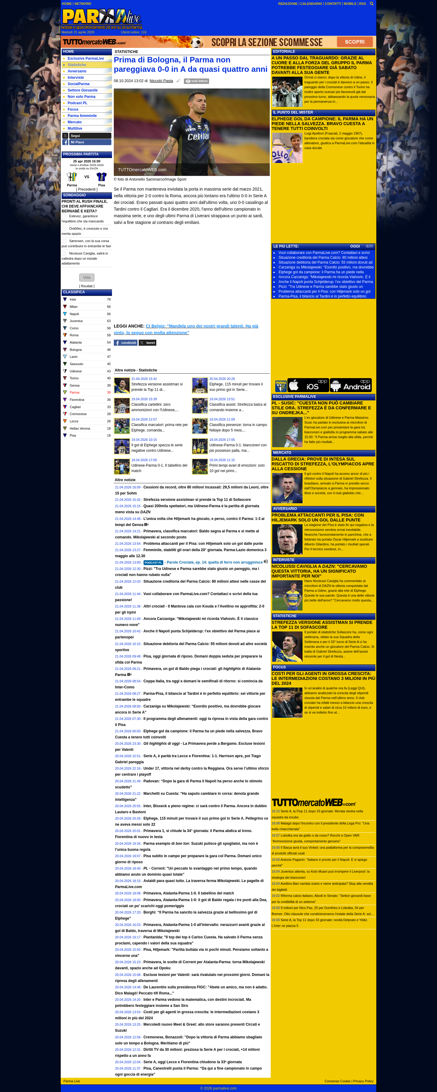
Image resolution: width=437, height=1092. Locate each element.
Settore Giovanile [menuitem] (80, 90)
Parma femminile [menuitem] (80, 116)
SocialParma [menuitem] (76, 84)
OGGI (355, 246)
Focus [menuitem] (70, 109)
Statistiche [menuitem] (74, 65)
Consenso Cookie (338, 1081)
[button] (86, 277)
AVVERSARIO (285, 509)
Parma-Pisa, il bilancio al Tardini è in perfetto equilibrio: (323, 296)
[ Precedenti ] (87, 189)
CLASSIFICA (74, 292)
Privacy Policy (363, 1081)
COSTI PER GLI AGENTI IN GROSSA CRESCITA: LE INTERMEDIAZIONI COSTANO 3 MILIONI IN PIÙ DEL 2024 (323, 678)
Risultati (87, 286)
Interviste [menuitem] (73, 77)
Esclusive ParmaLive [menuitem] (83, 58)
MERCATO (282, 453)
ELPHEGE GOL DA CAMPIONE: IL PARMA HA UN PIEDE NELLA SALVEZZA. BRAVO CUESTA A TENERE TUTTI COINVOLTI (322, 123)
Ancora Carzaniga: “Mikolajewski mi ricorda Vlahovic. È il (324, 277)
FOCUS (279, 667)
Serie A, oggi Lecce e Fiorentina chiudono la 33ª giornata (193, 1062)
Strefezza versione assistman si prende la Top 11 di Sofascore (197, 500)
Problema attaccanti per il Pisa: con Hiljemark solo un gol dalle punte (203, 543)
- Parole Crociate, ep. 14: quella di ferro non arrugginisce (203, 562)
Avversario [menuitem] (74, 71)
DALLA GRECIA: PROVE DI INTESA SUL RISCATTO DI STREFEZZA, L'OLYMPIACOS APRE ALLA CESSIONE (323, 464)
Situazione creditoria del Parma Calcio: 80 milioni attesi (323, 257)
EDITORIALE (284, 51)
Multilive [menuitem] (72, 128)
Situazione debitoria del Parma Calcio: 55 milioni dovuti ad (326, 262)
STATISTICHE (284, 616)
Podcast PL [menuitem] (75, 103)
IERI (369, 246)
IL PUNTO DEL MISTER (293, 112)
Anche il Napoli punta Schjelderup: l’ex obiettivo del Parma (326, 282)
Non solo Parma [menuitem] (79, 97)
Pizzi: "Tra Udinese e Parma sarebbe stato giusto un (321, 287)
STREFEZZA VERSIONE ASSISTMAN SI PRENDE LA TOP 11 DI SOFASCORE (322, 625)
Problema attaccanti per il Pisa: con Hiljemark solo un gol (325, 291)
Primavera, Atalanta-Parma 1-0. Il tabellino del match (189, 893)
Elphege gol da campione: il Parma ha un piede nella (321, 272)
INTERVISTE (283, 560)
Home (68, 51)
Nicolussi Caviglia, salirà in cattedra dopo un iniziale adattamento (85, 258)
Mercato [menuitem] (72, 122)
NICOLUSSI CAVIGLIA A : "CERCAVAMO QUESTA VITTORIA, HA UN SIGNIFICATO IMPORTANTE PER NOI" (319, 571)
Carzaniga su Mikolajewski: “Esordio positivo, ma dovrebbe (326, 267)
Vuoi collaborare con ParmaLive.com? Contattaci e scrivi (324, 253)
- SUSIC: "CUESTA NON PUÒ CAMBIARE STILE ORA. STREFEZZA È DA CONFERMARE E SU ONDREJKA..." (321, 408)
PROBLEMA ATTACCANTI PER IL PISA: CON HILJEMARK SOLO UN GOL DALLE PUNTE (318, 517)
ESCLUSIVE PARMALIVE (294, 397)
